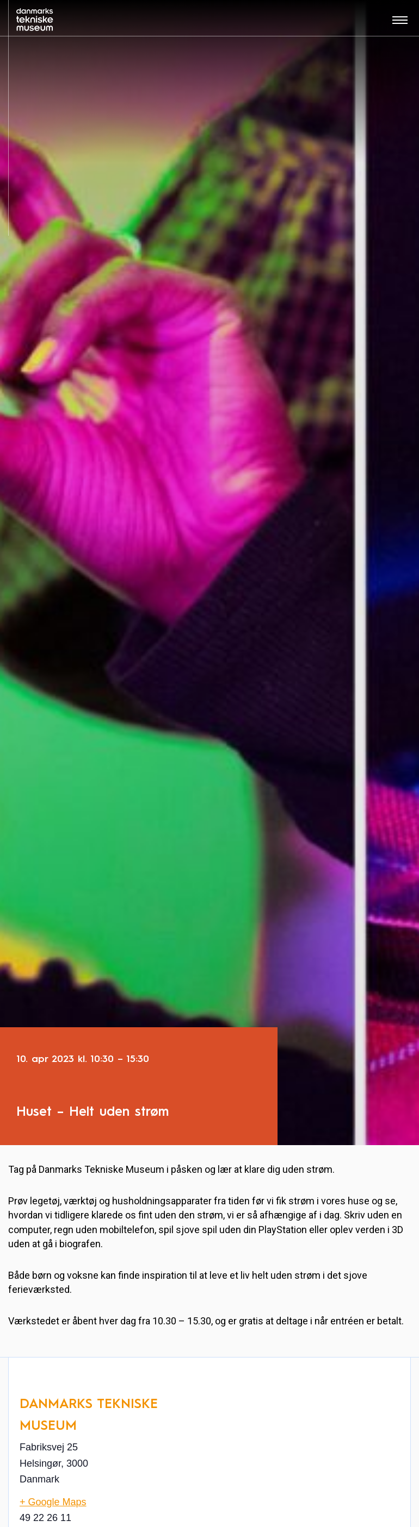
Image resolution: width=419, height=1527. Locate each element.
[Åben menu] (400, 23)
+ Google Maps (53, 1502)
